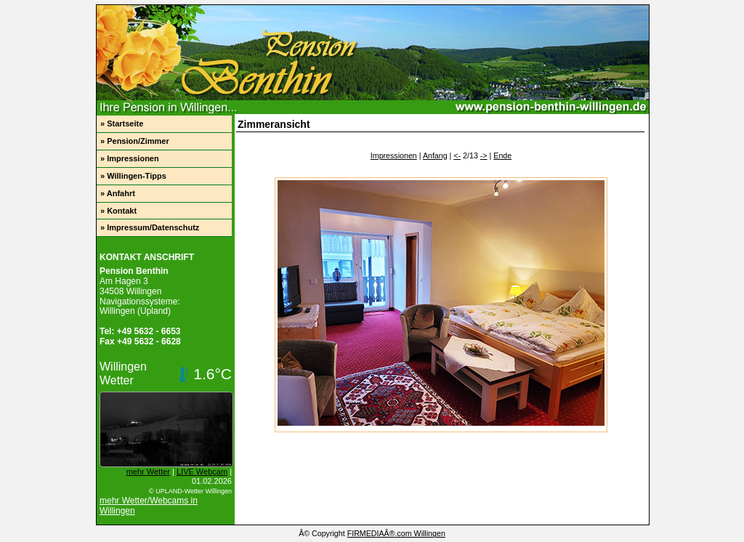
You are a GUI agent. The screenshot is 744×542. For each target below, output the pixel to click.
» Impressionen (129, 158)
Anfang (435, 155)
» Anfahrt (117, 193)
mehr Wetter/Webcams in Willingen (149, 506)
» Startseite (121, 123)
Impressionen (394, 155)
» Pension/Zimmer (134, 141)
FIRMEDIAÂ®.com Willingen (396, 533)
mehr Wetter (148, 471)
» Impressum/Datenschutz (149, 227)
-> (484, 155)
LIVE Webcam (202, 471)
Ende (502, 155)
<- (457, 155)
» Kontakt (118, 210)
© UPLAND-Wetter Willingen (190, 491)
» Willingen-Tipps (133, 175)
